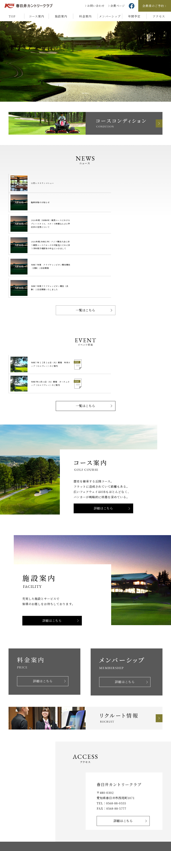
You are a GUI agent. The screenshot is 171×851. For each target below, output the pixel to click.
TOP (12, 16)
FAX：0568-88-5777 (111, 740)
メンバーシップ (109, 16)
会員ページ (117, 6)
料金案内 (85, 16)
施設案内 (61, 16)
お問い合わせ (96, 6)
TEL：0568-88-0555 (111, 735)
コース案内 (36, 16)
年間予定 (134, 16)
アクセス (159, 16)
